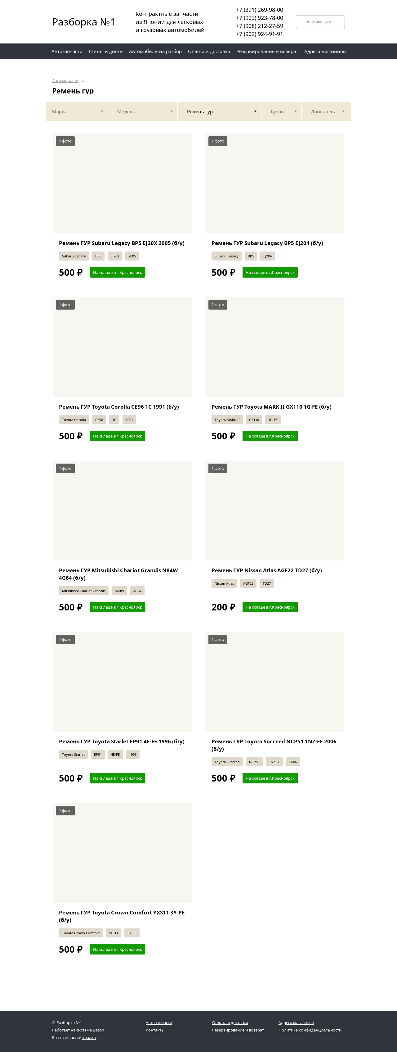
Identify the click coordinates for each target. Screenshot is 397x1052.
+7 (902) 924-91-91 (259, 34)
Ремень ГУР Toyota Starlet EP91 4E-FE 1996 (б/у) (122, 741)
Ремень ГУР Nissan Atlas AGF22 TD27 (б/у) (267, 570)
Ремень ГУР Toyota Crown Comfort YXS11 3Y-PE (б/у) (122, 916)
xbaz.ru (89, 1037)
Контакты (155, 1030)
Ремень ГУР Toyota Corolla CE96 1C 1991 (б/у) (119, 406)
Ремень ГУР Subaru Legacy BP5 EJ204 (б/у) (267, 243)
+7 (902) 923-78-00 (259, 17)
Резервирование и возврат (238, 1030)
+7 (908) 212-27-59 (259, 25)
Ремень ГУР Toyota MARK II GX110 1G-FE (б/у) (272, 406)
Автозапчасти (65, 81)
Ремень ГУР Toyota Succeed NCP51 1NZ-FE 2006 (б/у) (274, 745)
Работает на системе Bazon (78, 1030)
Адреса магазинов (296, 1022)
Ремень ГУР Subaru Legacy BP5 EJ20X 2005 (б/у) (122, 243)
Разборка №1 (80, 21)
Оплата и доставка (230, 1022)
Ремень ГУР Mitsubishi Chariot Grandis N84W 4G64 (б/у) (118, 574)
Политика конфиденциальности (310, 1030)
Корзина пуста (320, 22)
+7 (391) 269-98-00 (259, 9)
